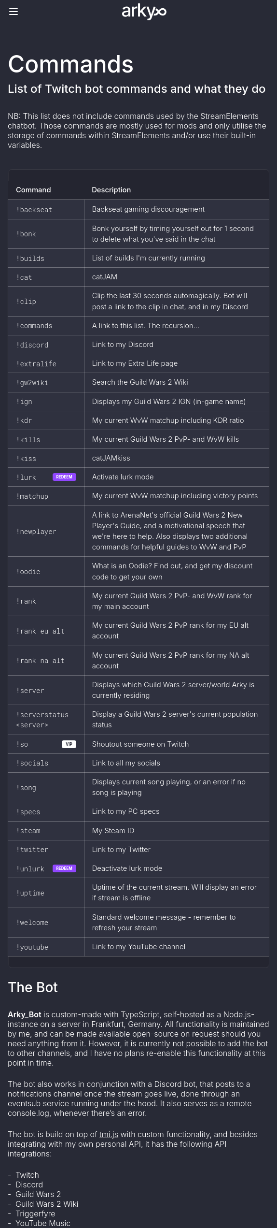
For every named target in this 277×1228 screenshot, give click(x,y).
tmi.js (108, 1134)
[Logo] (144, 11)
